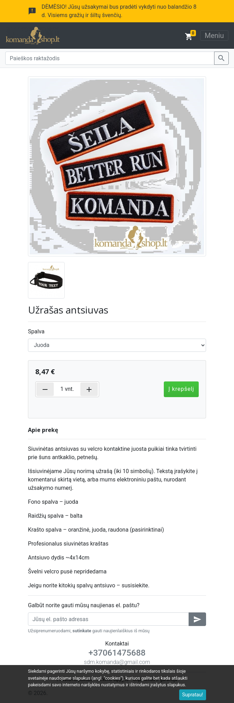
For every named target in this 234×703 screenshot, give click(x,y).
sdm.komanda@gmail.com (117, 662)
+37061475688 (116, 653)
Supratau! (192, 694)
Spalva (36, 331)
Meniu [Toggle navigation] (214, 35)
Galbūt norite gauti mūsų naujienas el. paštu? (83, 605)
